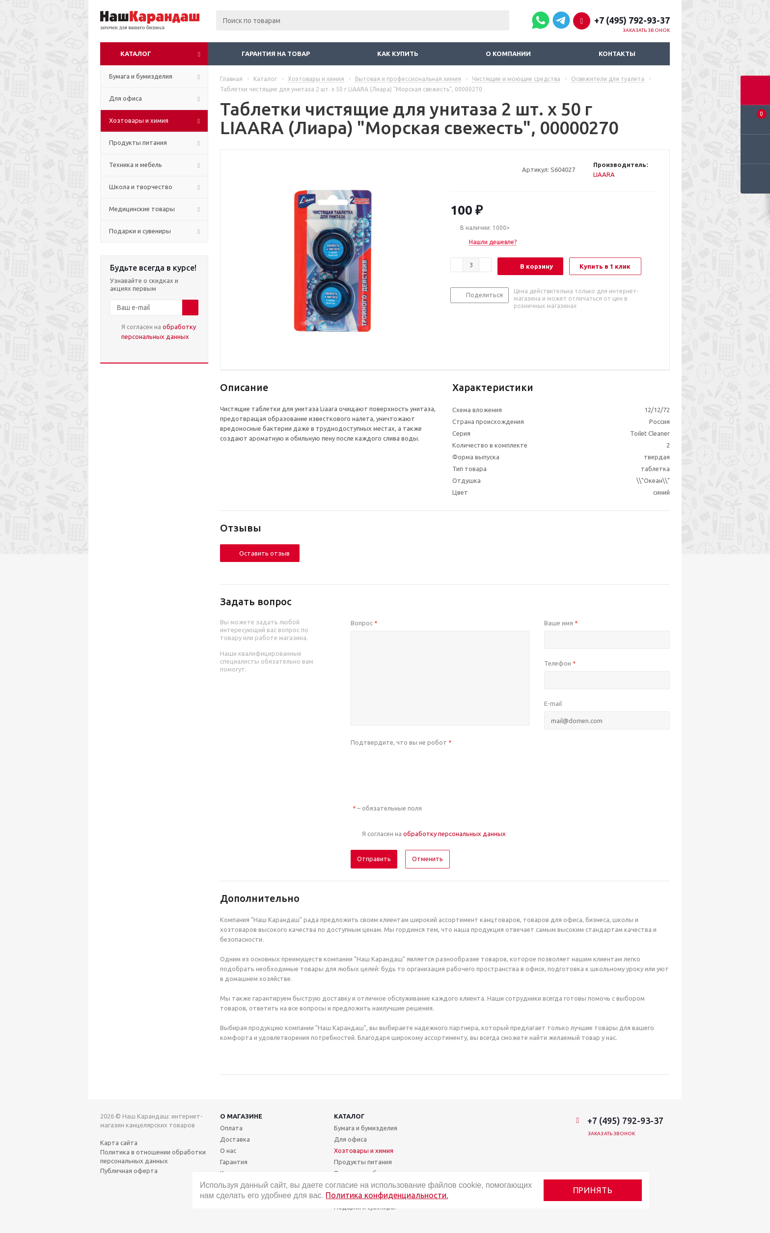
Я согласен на (158, 331)
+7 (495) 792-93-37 (632, 20)
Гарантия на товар (276, 53)
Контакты (617, 53)
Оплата (231, 1127)
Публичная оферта (129, 1170)
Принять (593, 1190)
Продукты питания (363, 1161)
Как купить (397, 53)
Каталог (135, 53)
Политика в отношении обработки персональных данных (153, 1156)
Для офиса (350, 1139)
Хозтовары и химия (363, 1150)
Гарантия (234, 1161)
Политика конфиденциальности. (387, 1195)
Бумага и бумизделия (365, 1127)
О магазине (241, 1116)
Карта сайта (119, 1142)
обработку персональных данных (454, 833)
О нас (228, 1150)
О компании (508, 53)
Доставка (235, 1139)
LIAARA (604, 174)
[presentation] (425, 769)
